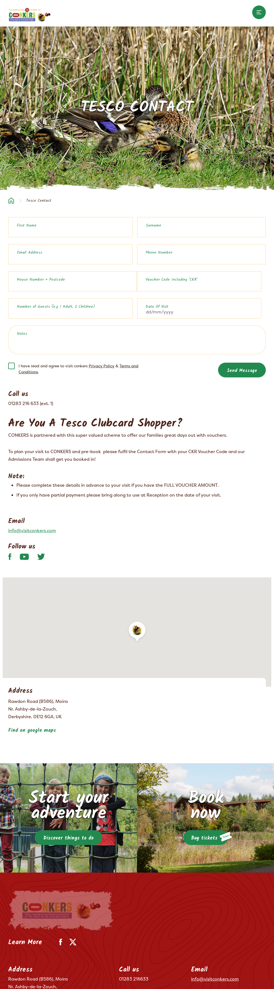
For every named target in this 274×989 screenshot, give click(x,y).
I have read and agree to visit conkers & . (78, 368)
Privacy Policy (101, 365)
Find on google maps (32, 731)
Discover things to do (68, 838)
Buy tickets (209, 837)
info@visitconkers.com (32, 530)
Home (11, 200)
